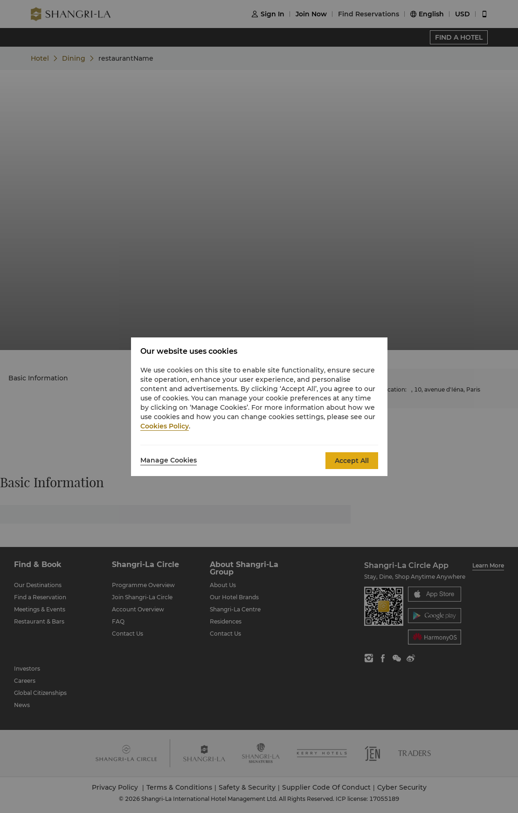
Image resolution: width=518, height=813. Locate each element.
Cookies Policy (164, 426)
